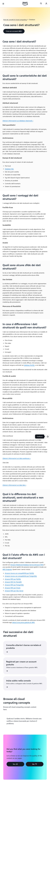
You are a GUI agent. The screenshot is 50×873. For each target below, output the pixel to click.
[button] (14, 31)
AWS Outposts (7, 569)
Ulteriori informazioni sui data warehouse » (16, 458)
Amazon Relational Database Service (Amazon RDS (26, 565)
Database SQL (9, 169)
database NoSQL (29, 365)
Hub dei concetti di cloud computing (15, 19)
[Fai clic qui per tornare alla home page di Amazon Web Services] (25, 3)
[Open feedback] (48, 436)
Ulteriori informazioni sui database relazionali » (18, 121)
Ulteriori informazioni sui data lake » (14, 485)
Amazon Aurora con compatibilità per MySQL (19, 573)
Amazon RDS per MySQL (13, 579)
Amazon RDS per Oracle (12, 588)
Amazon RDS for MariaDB (13, 582)
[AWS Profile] (46, 4)
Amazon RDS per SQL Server (14, 591)
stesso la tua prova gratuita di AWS (23, 622)
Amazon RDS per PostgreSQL (14, 585)
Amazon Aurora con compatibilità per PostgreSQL (21, 576)
